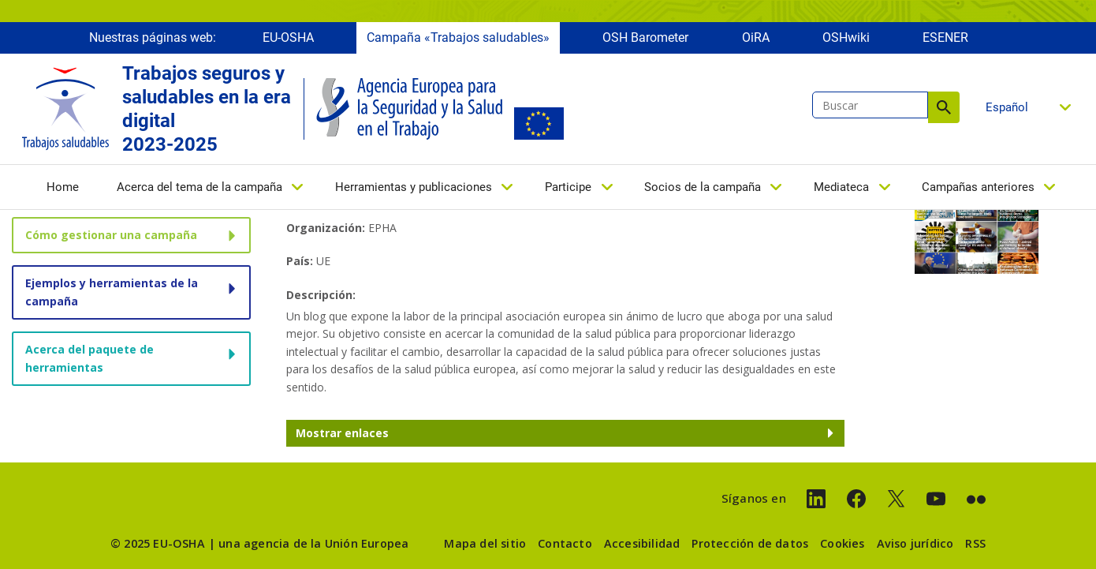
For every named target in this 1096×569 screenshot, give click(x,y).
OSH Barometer (645, 37)
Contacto (565, 543)
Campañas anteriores (978, 187)
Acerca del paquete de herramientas (89, 358)
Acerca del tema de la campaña (199, 187)
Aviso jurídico (915, 543)
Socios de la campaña (702, 187)
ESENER (945, 37)
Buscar (944, 107)
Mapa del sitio (485, 543)
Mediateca (841, 187)
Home (63, 187)
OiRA (756, 37)
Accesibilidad (642, 543)
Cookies (842, 543)
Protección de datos (750, 543)
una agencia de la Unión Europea (313, 543)
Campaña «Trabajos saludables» (458, 37)
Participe (568, 187)
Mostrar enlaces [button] (342, 432)
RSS (975, 543)
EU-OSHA (288, 37)
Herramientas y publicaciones (413, 187)
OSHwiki (846, 37)
